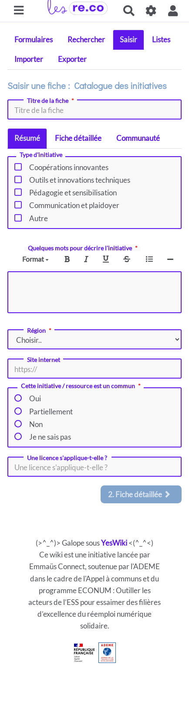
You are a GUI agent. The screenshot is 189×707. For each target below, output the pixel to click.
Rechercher (86, 39)
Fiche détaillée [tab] (78, 138)
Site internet (43, 360)
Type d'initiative (41, 155)
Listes (161, 39)
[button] (173, 10)
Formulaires (33, 39)
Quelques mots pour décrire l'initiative (83, 248)
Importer (28, 59)
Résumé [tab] (27, 138)
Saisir (128, 39)
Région (40, 331)
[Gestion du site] (151, 10)
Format (35, 259)
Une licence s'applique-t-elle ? (67, 458)
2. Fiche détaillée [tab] (139, 494)
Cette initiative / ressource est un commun (81, 386)
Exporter (72, 59)
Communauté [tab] (138, 138)
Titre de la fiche (51, 101)
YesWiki (114, 542)
